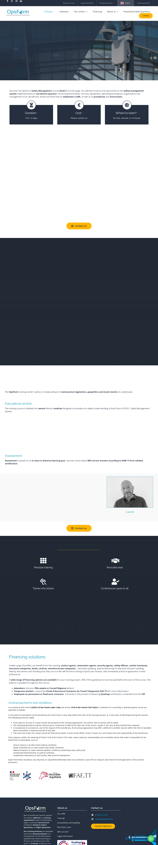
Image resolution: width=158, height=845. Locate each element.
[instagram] (17, 1)
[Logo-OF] (72, 841)
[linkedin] (21, 1)
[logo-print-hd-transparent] (18, 8)
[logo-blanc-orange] (35, 806)
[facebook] (8, 1)
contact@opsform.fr (104, 819)
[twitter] (12, 1)
